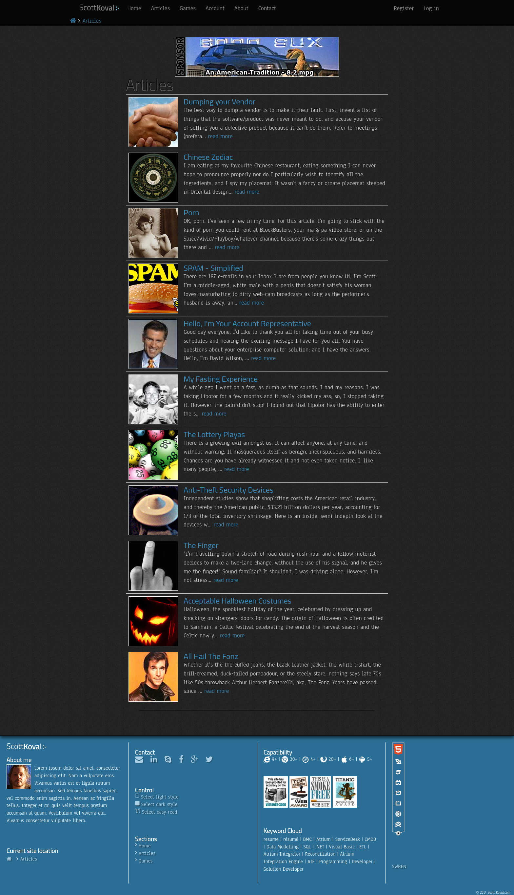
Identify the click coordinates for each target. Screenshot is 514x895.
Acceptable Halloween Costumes (237, 601)
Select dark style (159, 804)
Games (188, 8)
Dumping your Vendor (219, 101)
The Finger (201, 545)
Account (215, 8)
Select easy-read (159, 812)
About (241, 8)
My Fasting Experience (221, 379)
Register (404, 8)
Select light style (160, 797)
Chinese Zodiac (208, 157)
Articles (160, 8)
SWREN (399, 866)
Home (134, 8)
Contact (267, 8)
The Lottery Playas (214, 434)
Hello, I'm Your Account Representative (247, 323)
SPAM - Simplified (213, 268)
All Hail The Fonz (211, 656)
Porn (191, 212)
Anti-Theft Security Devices (228, 490)
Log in (431, 8)
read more (220, 136)
